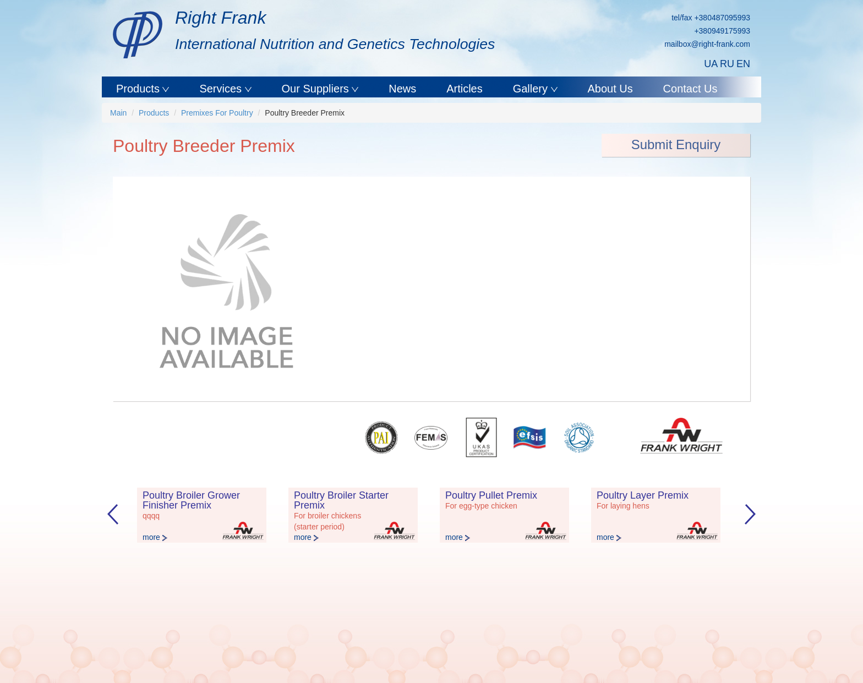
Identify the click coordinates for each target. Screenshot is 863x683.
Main (118, 112)
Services (221, 89)
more (155, 537)
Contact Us (690, 89)
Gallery (532, 89)
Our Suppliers (317, 89)
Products (139, 89)
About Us (609, 89)
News (402, 89)
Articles (464, 89)
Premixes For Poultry (217, 112)
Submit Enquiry (676, 144)
